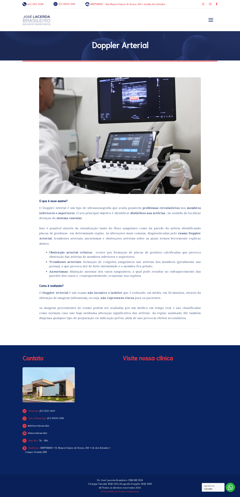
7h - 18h (36, 440)
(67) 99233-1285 (44, 418)
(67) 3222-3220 (40, 410)
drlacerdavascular (36, 433)
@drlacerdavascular (37, 425)
